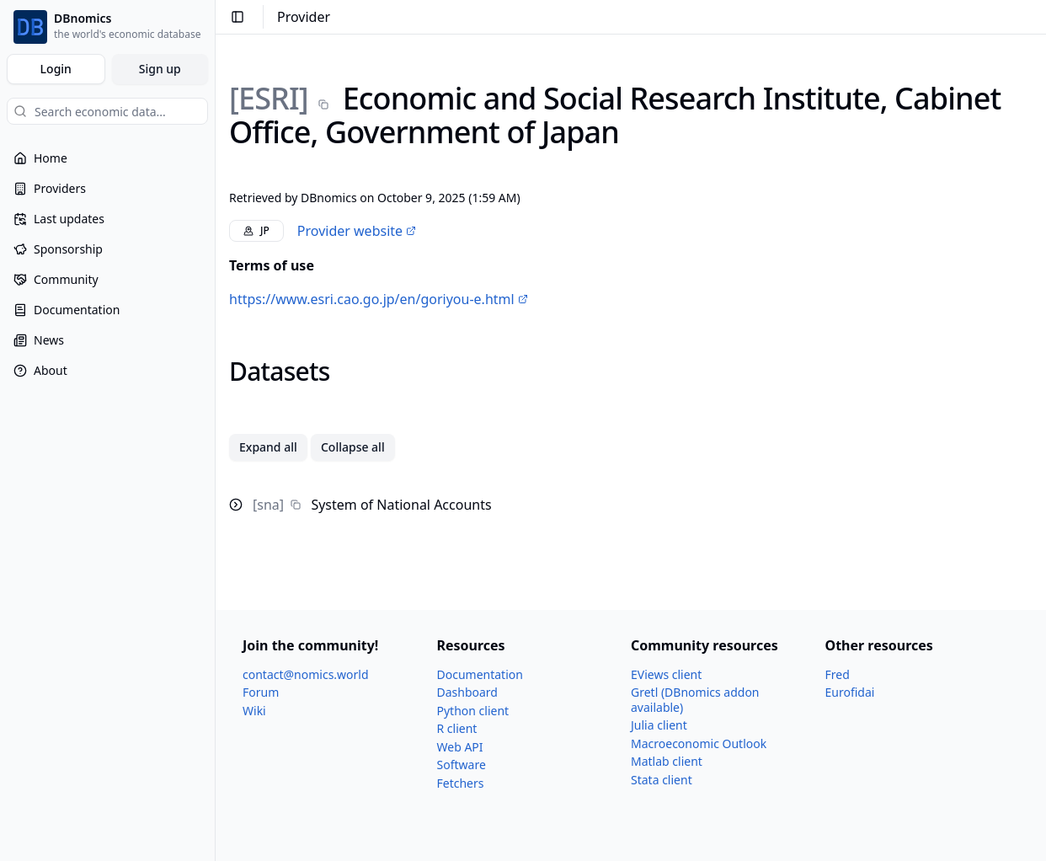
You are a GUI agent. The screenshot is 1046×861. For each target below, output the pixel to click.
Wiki (254, 711)
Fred (837, 674)
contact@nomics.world (306, 674)
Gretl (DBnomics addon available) (695, 699)
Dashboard (467, 692)
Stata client (661, 780)
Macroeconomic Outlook (698, 743)
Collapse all (353, 447)
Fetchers (460, 783)
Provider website (356, 231)
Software (461, 765)
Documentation (480, 674)
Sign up (160, 69)
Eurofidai (850, 692)
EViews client (666, 674)
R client (457, 728)
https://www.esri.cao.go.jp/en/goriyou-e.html (378, 299)
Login (56, 69)
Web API (460, 747)
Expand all (268, 447)
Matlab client (666, 761)
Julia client (659, 725)
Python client (473, 711)
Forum (261, 692)
